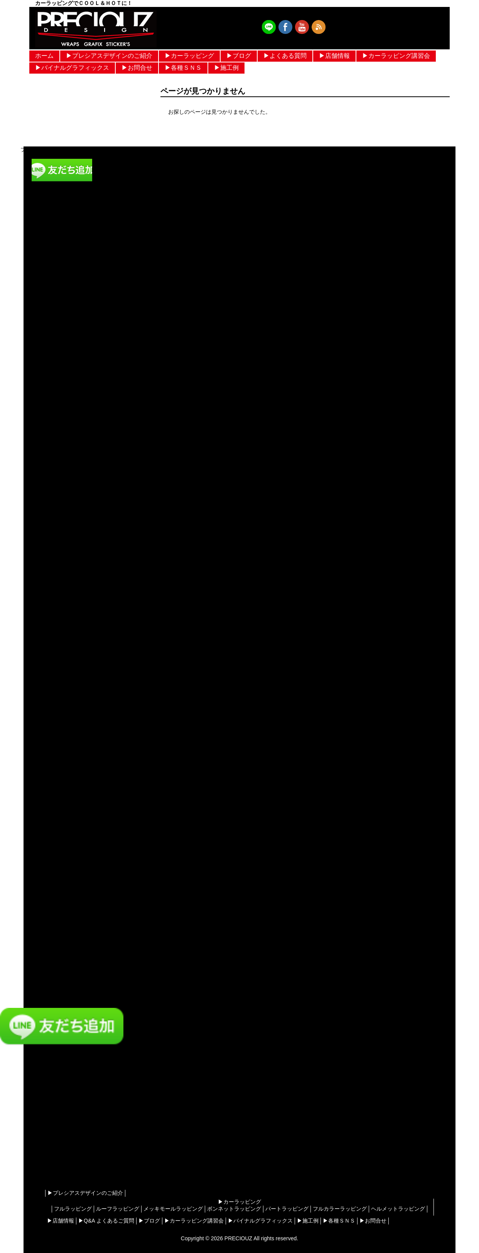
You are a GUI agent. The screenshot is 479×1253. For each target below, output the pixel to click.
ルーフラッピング (117, 1209)
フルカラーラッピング (340, 1209)
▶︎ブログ (238, 55)
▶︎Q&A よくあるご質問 (106, 1221)
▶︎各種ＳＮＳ (183, 67)
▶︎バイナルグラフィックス (72, 67)
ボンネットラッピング (234, 1209)
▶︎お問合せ (136, 67)
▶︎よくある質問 (285, 55)
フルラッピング (73, 1209)
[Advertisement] (61, 1126)
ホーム (44, 55)
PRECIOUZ (238, 1238)
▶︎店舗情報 (334, 55)
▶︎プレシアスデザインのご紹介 (109, 55)
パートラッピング (287, 1209)
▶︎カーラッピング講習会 (396, 55)
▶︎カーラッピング (189, 55)
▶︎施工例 (226, 67)
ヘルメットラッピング (398, 1209)
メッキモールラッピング (173, 1209)
